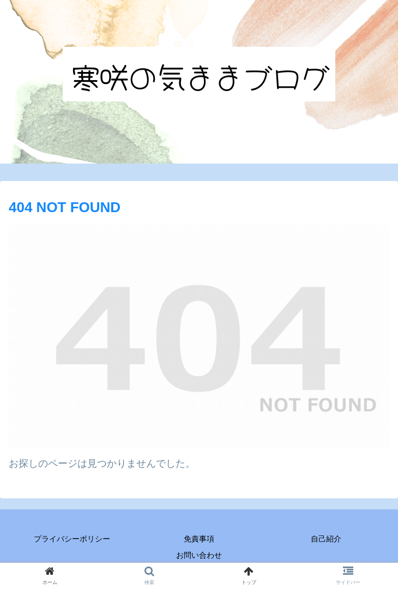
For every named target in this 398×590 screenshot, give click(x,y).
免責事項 (199, 538)
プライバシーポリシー (72, 538)
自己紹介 (326, 538)
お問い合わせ (199, 555)
